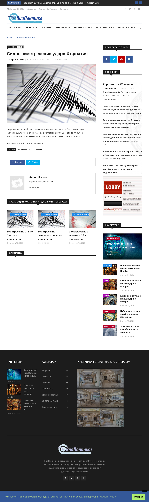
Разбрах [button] (138, 497)
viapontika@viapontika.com (41, 181)
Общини (46, 27)
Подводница (113, 238)
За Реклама (52, 9)
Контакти (64, 9)
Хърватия (38, 150)
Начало (10, 37)
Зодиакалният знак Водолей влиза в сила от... (121, 247)
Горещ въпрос (109, 311)
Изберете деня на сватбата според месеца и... (130, 314)
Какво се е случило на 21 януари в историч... (130, 299)
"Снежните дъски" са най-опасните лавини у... (130, 329)
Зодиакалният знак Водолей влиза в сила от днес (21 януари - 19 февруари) (61, 3)
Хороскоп (32, 9)
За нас (42, 9)
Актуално (15, 27)
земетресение (24, 150)
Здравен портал (83, 27)
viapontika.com (16, 59)
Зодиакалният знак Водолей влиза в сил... (30, 373)
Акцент (106, 280)
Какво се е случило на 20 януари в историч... (130, 283)
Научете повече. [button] (108, 496)
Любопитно (62, 27)
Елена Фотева (109, 88)
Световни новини (26, 37)
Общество (31, 27)
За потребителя (105, 27)
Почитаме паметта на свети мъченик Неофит (130, 268)
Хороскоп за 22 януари (118, 84)
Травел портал (126, 27)
